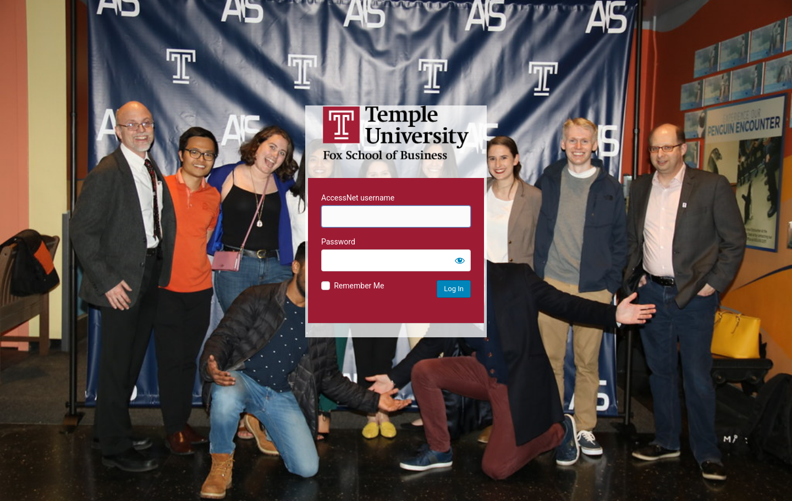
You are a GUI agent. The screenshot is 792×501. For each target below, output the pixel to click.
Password (338, 241)
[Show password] (460, 260)
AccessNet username (357, 197)
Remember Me (359, 285)
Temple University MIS (396, 132)
